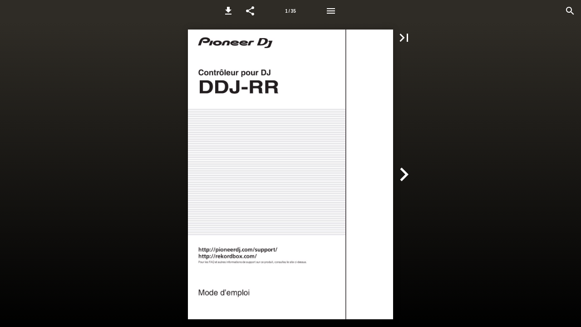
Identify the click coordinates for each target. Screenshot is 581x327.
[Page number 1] (290, 11)
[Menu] (331, 11)
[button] (228, 11)
